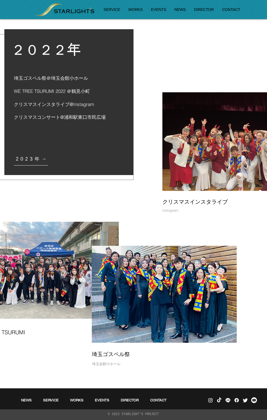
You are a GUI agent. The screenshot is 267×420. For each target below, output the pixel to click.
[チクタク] (219, 400)
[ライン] (228, 400)
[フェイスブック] (236, 400)
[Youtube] (254, 400)
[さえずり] (245, 400)
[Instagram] (210, 400)
